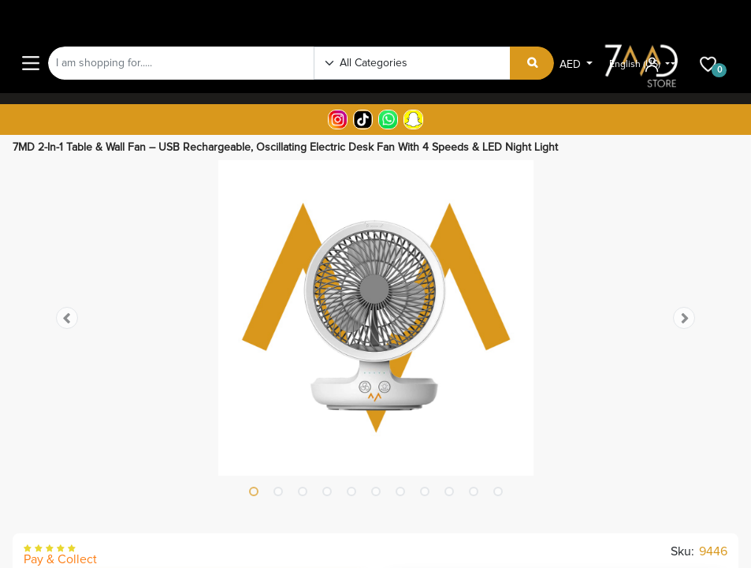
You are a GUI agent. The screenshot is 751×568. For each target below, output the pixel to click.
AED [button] (572, 64)
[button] (67, 317)
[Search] (532, 63)
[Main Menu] (31, 63)
